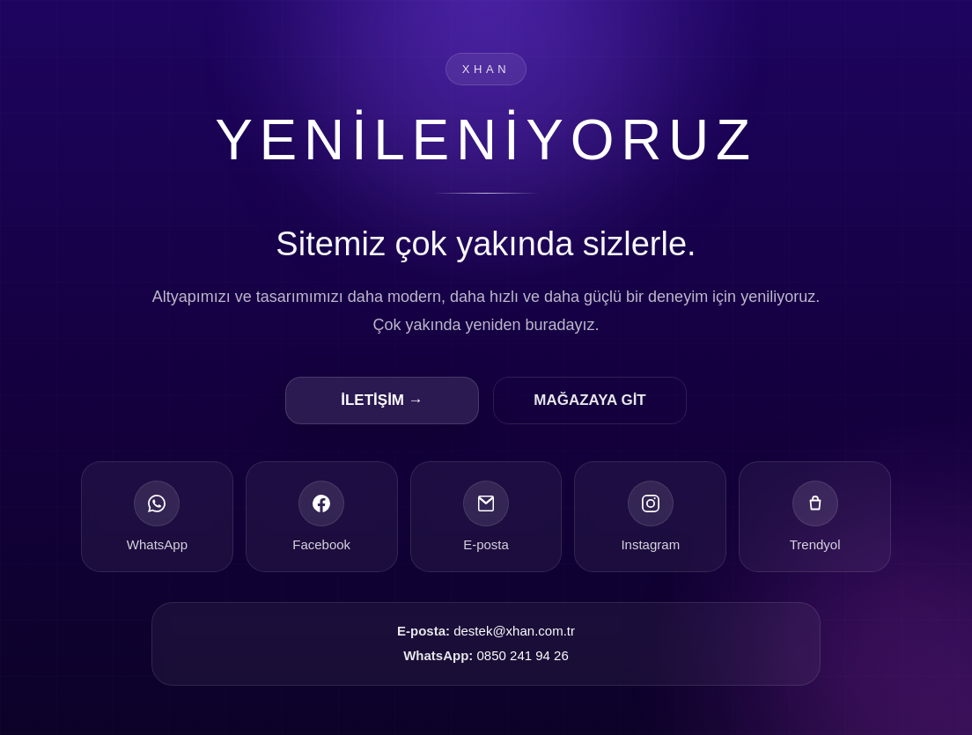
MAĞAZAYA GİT (590, 399)
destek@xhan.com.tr (514, 630)
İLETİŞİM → (382, 399)
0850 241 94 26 (523, 656)
